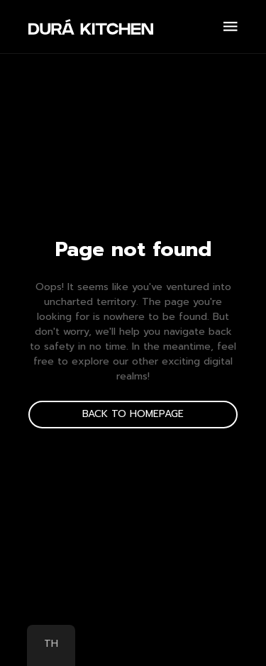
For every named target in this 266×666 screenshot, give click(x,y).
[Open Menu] (230, 26)
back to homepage (133, 413)
